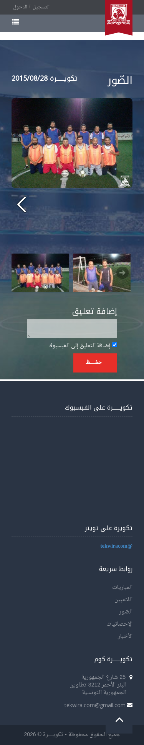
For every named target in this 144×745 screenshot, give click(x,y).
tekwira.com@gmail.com (95, 705)
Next (122, 273)
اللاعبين (123, 600)
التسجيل (41, 7)
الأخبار (125, 636)
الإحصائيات (119, 624)
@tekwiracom (116, 546)
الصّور (125, 612)
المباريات (122, 587)
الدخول (20, 7)
